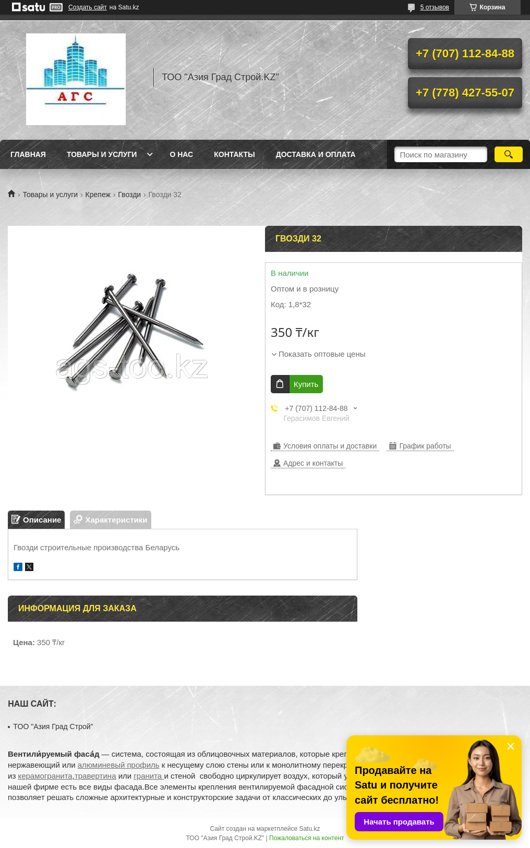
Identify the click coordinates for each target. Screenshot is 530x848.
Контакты (234, 154)
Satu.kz (309, 828)
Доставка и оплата (316, 154)
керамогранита (45, 775)
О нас (181, 154)
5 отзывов (434, 7)
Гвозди (129, 194)
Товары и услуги (102, 154)
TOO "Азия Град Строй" (53, 726)
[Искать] (509, 154)
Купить (306, 384)
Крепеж (98, 194)
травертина (95, 775)
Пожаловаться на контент (306, 838)
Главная (28, 154)
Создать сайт (87, 7)
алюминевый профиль (119, 764)
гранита (149, 775)
